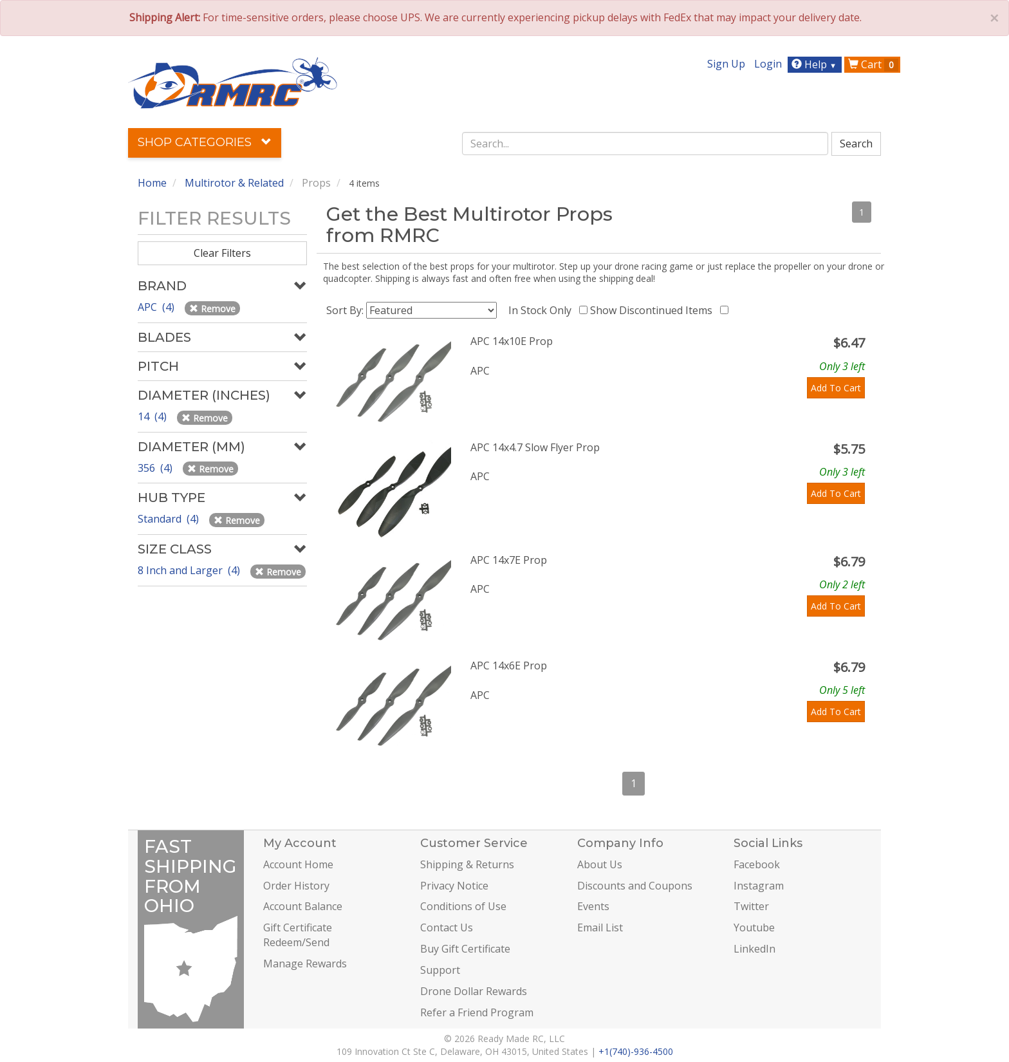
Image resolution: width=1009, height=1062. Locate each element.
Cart (873, 64)
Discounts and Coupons (634, 886)
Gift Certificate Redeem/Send (297, 934)
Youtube (754, 927)
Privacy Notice (454, 886)
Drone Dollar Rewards (473, 991)
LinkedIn (754, 949)
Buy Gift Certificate (465, 949)
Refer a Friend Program (476, 1012)
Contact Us (446, 927)
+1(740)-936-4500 (635, 1051)
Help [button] (815, 64)
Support (440, 970)
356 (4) (156, 468)
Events (593, 906)
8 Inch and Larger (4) (190, 570)
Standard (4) (169, 519)
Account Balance (302, 906)
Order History (296, 886)
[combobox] (645, 143)
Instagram (759, 886)
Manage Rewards (305, 963)
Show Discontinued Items (653, 310)
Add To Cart (836, 388)
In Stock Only (542, 310)
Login (768, 64)
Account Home (298, 864)
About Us (599, 864)
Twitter (751, 906)
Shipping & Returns (467, 864)
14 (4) (153, 416)
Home (152, 183)
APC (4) (157, 307)
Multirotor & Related (234, 183)
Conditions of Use (463, 906)
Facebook (757, 864)
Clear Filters (222, 253)
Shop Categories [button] (205, 142)
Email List (600, 927)
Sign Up (726, 64)
